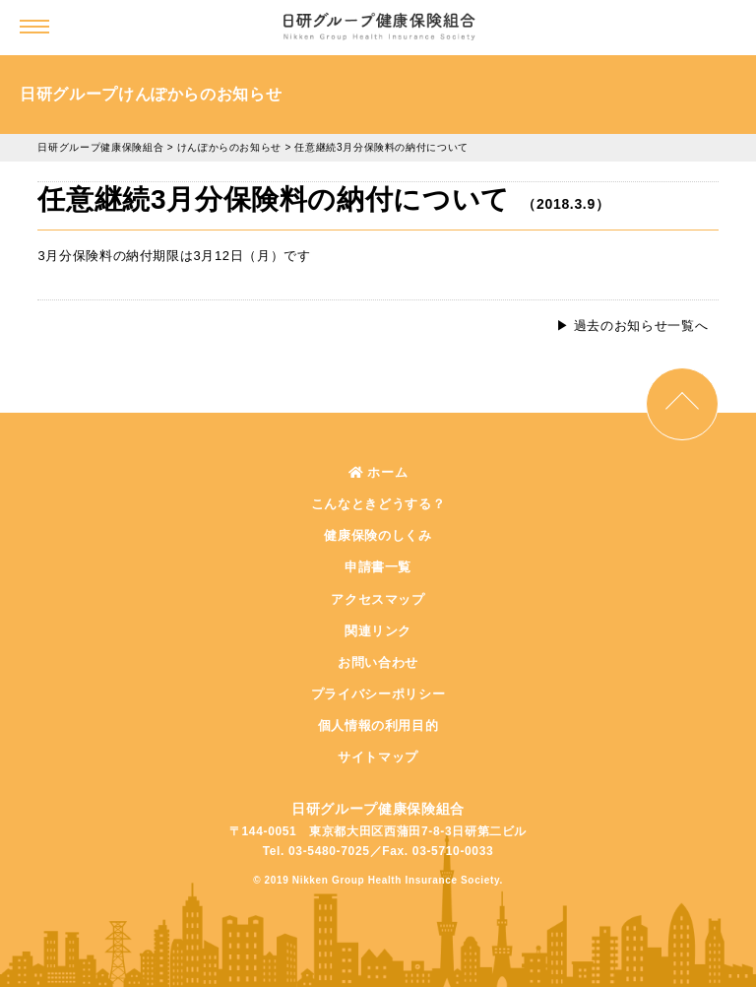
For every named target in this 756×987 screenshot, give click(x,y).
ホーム (378, 472)
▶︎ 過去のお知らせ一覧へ (632, 325)
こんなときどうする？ (378, 503)
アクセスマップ (378, 599)
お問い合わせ (378, 662)
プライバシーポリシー (378, 694)
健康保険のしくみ (377, 535)
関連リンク (378, 631)
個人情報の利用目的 (378, 725)
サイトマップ (378, 757)
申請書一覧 (378, 566)
